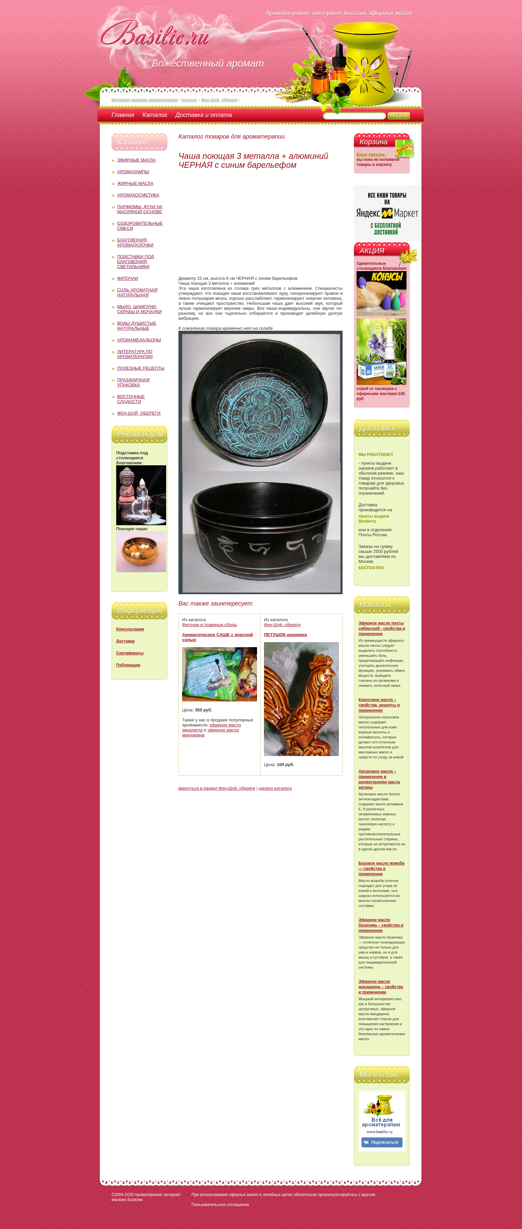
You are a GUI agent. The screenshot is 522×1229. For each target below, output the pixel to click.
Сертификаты (129, 653)
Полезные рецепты (140, 368)
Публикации (128, 665)
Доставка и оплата (203, 115)
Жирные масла (135, 183)
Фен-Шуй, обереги (138, 413)
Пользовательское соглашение (220, 1204)
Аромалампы (133, 171)
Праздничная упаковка (133, 382)
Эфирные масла (136, 160)
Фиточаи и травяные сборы (209, 624)
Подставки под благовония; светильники (135, 261)
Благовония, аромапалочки (135, 242)
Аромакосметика (138, 195)
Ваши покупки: (371, 154)
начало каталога (275, 788)
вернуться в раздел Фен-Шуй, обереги (216, 788)
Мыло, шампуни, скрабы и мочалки (139, 309)
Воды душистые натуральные (136, 326)
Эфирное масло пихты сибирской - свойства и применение (382, 628)
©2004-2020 (122, 1194)
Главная (123, 115)
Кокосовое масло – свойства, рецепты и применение (379, 705)
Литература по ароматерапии (135, 354)
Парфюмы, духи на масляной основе (139, 209)
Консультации (130, 629)
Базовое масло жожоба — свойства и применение (381, 868)
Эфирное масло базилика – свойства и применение (381, 925)
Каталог (154, 115)
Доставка (125, 641)
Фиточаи (127, 278)
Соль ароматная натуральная (137, 292)
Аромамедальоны (139, 339)
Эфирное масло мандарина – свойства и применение (381, 987)
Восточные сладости (131, 399)
